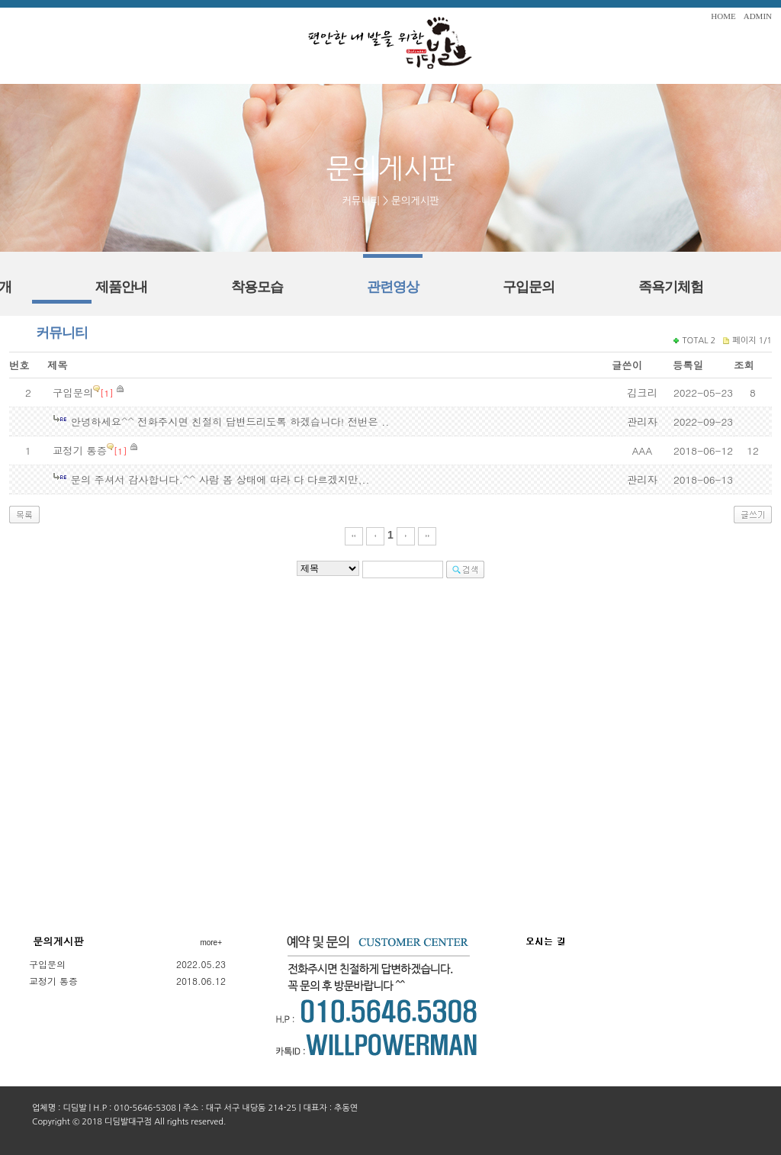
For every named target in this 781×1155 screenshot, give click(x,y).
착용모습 (257, 286)
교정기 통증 (80, 450)
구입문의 (528, 286)
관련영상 (393, 286)
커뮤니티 (62, 332)
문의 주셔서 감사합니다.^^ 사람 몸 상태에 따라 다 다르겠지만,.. (219, 479)
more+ (211, 942)
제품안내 (121, 286)
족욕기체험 (670, 286)
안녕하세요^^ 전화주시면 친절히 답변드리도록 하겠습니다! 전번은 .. (229, 421)
